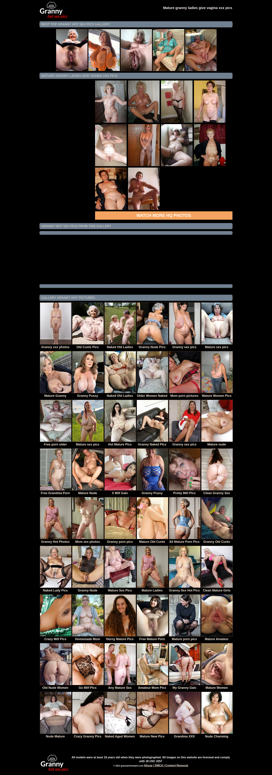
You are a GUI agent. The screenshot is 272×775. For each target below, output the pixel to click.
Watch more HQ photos (163, 215)
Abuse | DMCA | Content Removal (166, 765)
